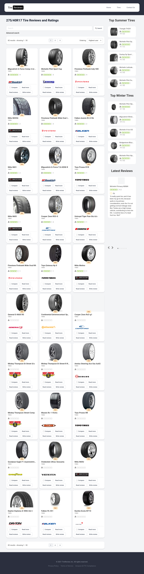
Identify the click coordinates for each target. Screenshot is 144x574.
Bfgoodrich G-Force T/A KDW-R (54, 167)
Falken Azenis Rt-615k (84, 118)
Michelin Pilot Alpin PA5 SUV (130, 104)
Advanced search (12, 33)
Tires (119, 8)
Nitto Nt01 (12, 167)
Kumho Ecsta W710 (83, 511)
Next (112, 247)
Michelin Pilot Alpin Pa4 (128, 156)
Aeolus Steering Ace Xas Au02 (88, 363)
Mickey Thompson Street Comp (21, 413)
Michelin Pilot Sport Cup (51, 69)
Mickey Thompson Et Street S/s (21, 363)
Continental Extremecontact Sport (55, 314)
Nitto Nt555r (13, 118)
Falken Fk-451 (47, 511)
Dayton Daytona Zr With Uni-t (20, 511)
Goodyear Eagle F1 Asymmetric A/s (23, 462)
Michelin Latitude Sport (128, 67)
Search (98, 28)
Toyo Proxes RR (81, 413)
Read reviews (13, 92)
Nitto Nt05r (79, 462)
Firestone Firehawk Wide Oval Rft (22, 265)
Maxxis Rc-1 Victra (49, 413)
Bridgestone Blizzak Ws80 (129, 143)
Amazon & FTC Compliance (85, 566)
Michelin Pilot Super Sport (129, 80)
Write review (26, 92)
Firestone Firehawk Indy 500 (87, 69)
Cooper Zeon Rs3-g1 (83, 314)
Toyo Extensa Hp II (49, 265)
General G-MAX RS (16, 314)
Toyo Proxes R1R (82, 167)
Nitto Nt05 (12, 216)
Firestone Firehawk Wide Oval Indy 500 (57, 118)
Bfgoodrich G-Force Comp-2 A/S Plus (24, 69)
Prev (109, 247)
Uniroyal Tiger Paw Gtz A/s (86, 216)
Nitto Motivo (80, 265)
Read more (25, 87)
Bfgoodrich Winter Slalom (129, 117)
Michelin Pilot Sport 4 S (128, 42)
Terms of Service (67, 566)
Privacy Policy (53, 566)
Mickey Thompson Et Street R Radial (56, 363)
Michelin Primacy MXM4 (119, 186)
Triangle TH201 (125, 29)
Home (108, 8)
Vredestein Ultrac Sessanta (52, 462)
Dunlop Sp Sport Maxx (127, 54)
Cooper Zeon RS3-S (49, 216)
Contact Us (131, 8)
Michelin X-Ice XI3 (126, 130)
